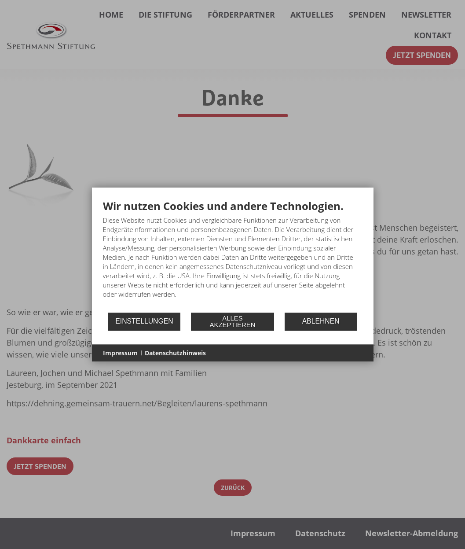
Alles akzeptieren (232, 321)
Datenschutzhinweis (175, 353)
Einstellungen (144, 321)
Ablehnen (321, 321)
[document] (232, 255)
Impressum (120, 353)
